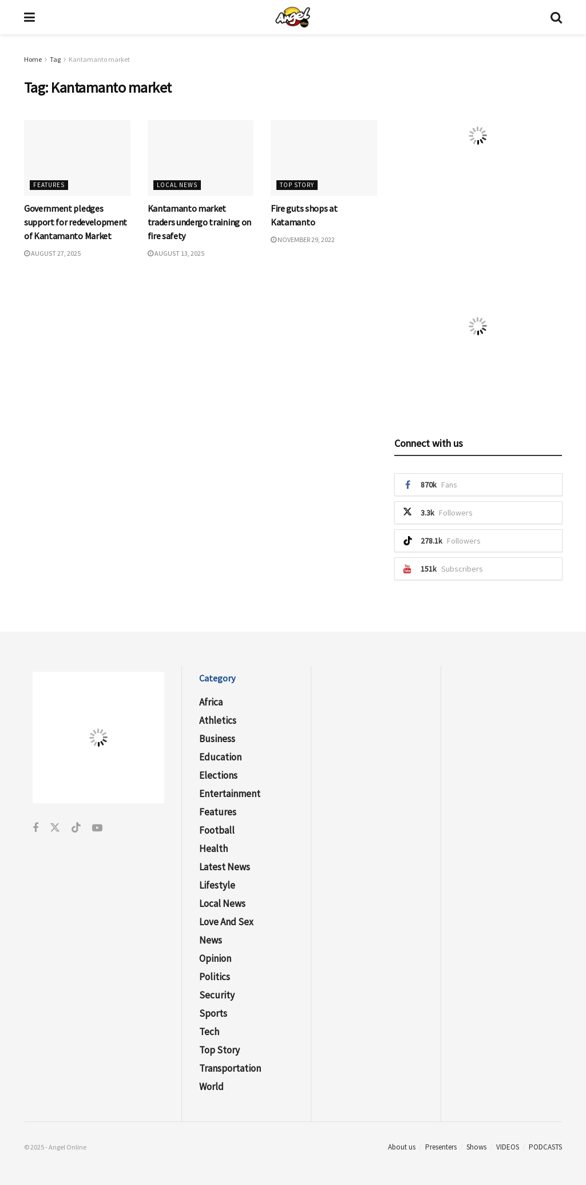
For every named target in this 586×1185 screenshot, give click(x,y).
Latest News (224, 867)
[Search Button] (556, 17)
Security (217, 995)
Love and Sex (226, 921)
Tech (209, 1031)
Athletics (217, 720)
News (210, 940)
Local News (177, 185)
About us (401, 1147)
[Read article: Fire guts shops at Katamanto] (324, 158)
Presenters (441, 1147)
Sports (213, 1013)
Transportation (230, 1068)
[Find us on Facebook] (35, 828)
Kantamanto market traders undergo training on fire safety (199, 222)
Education (220, 757)
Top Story (297, 185)
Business (217, 738)
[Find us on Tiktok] (76, 828)
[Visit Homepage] (292, 17)
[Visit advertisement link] (478, 135)
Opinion (215, 958)
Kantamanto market (99, 59)
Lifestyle (217, 885)
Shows (476, 1147)
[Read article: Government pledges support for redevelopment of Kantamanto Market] (77, 158)
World (211, 1086)
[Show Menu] (29, 17)
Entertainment (229, 793)
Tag (55, 59)
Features (49, 185)
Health (213, 848)
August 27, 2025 (52, 253)
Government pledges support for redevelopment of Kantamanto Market (75, 222)
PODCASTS (545, 1147)
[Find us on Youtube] (97, 828)
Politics (214, 976)
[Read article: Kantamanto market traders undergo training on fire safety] (201, 158)
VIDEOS (507, 1147)
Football (217, 830)
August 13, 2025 (176, 253)
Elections (218, 775)
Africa (211, 702)
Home (33, 59)
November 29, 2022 (303, 239)
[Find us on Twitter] (55, 828)
